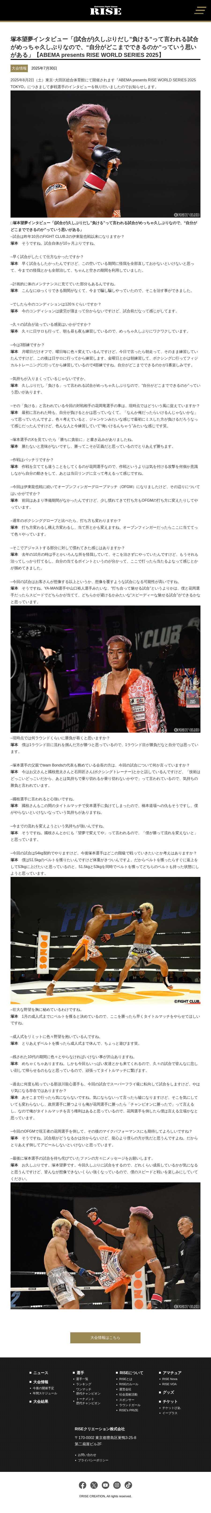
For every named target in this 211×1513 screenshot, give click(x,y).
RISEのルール (128, 1384)
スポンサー (126, 1400)
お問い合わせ (87, 1455)
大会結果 (40, 1402)
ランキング (83, 1384)
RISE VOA (169, 1384)
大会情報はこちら (105, 1338)
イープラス (170, 1413)
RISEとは (125, 1379)
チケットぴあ (171, 1408)
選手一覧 (82, 1379)
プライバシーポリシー (93, 1460)
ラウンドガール (130, 1405)
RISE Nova (169, 1379)
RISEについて (131, 1373)
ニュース (40, 1373)
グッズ (168, 1392)
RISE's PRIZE (128, 1410)
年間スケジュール (45, 1393)
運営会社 (125, 1389)
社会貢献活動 (128, 1394)
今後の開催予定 (43, 1388)
